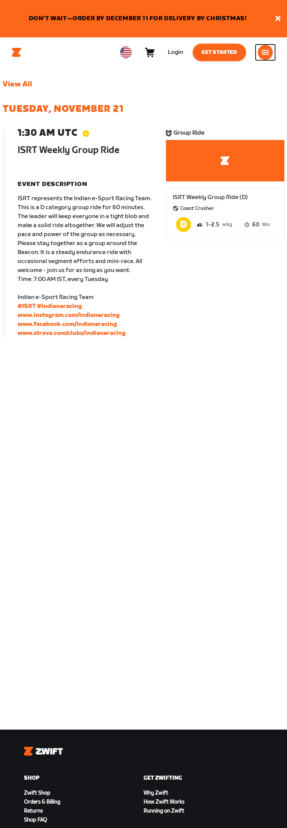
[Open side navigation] (265, 52)
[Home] (17, 52)
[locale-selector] (126, 52)
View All (17, 84)
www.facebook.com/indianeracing (67, 324)
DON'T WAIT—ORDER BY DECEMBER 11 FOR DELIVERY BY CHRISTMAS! (138, 18)
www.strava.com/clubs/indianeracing (72, 333)
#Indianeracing (59, 306)
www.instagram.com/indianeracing (69, 315)
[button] (278, 19)
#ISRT (27, 306)
